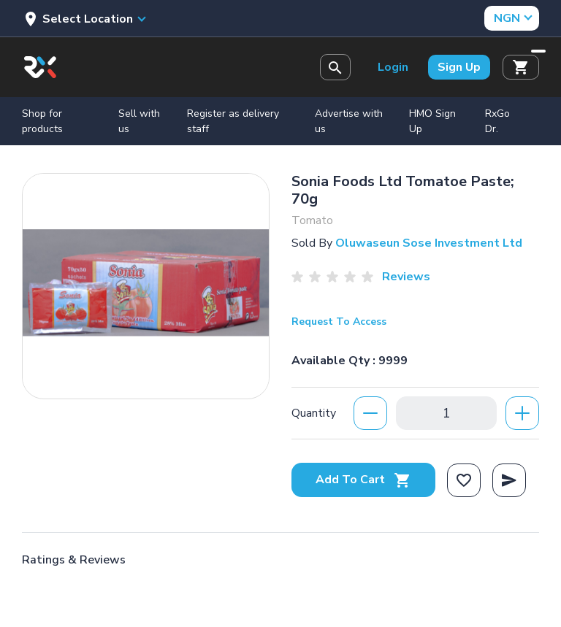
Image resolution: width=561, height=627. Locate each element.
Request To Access (338, 321)
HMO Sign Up (432, 121)
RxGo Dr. (497, 121)
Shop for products (42, 121)
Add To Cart (363, 480)
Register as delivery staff (233, 121)
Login (393, 67)
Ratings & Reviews (74, 560)
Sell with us (139, 121)
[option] (146, 282)
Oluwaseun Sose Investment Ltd (428, 243)
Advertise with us (349, 121)
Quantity (313, 413)
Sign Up (459, 67)
